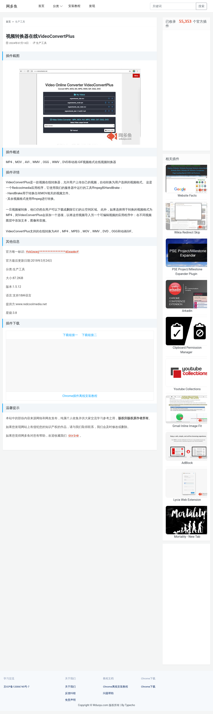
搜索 (201, 6)
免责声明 (70, 699)
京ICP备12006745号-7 (16, 686)
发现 (92, 6)
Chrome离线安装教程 (115, 686)
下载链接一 (70, 335)
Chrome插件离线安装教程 (79, 396)
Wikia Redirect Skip (187, 232)
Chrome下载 (148, 686)
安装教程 (74, 6)
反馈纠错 (70, 693)
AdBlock (187, 463)
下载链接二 (89, 335)
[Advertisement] (79, 364)
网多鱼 (11, 6)
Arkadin (187, 311)
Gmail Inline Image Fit (187, 426)
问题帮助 (108, 693)
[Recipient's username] (173, 6)
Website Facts (187, 195)
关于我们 (70, 686)
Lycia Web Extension (187, 500)
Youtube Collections (187, 389)
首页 (41, 6)
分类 (56, 6)
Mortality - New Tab (187, 536)
